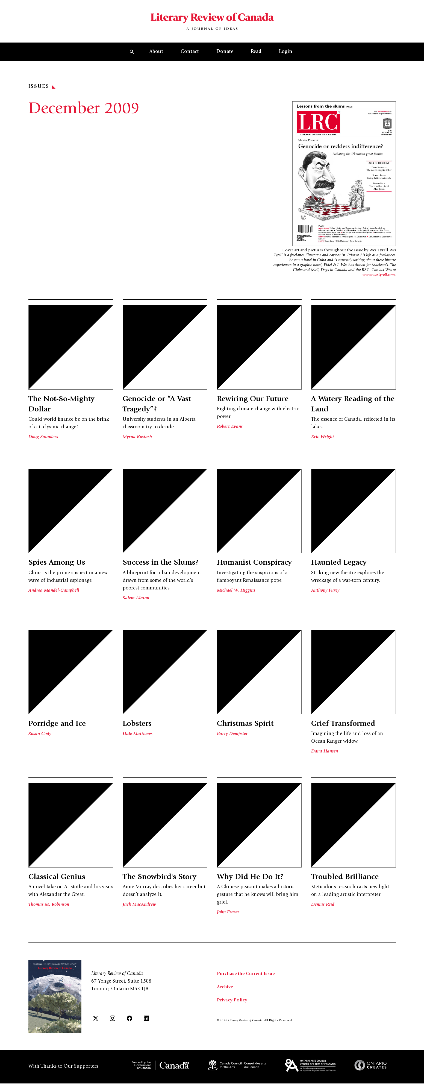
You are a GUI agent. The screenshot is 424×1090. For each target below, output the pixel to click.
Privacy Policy (232, 1009)
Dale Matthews (138, 744)
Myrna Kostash (138, 445)
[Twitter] (95, 1027)
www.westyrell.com (379, 283)
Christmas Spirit (249, 734)
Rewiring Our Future (258, 407)
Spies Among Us (60, 570)
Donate (224, 59)
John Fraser (229, 922)
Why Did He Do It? (255, 887)
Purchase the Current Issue (248, 983)
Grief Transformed (347, 734)
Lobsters (139, 734)
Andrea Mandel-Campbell (54, 598)
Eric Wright (323, 445)
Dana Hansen (325, 761)
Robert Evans (230, 434)
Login (285, 59)
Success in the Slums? (165, 570)
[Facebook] (129, 1027)
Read (256, 59)
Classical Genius (60, 887)
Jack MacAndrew (140, 914)
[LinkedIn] (146, 1027)
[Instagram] (112, 1027)
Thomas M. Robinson (49, 914)
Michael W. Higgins (237, 608)
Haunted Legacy (342, 570)
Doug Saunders (44, 445)
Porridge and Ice (60, 734)
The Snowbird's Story (164, 887)
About (156, 59)
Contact (190, 59)
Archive (225, 996)
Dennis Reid (323, 914)
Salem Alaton (136, 605)
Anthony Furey (326, 598)
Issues (41, 94)
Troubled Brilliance (349, 887)
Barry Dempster (233, 744)
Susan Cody (40, 744)
